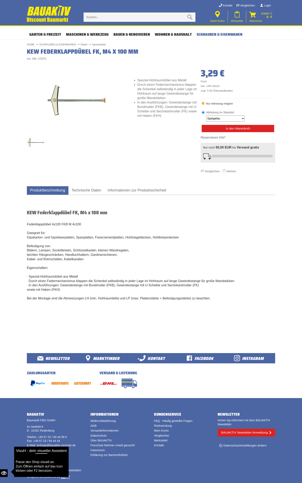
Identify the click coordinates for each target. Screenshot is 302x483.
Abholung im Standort (225, 116)
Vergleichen (245, 5)
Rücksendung (163, 425)
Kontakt (225, 5)
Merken (229, 171)
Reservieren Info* (213, 137)
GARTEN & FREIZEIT (45, 34)
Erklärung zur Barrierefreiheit (109, 455)
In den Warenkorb (238, 128)
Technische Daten (86, 190)
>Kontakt (151, 358)
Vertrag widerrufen (42, 458)
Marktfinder (102, 358)
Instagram (249, 358)
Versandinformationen (104, 430)
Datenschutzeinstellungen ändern (245, 445)
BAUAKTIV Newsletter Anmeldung (244, 432)
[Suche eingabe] (135, 17)
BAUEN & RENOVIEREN (131, 34)
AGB (93, 425)
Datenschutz (98, 435)
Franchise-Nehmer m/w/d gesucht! (112, 445)
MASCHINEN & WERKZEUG (87, 34)
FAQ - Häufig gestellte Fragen (173, 420)
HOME (31, 44)
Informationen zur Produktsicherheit (137, 190)
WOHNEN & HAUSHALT (173, 34)
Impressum (97, 450)
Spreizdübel (99, 44)
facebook (199, 358)
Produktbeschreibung (47, 190)
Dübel (84, 44)
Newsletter (53, 358)
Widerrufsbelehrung (103, 420)
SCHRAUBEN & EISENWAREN (219, 34)
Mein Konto (161, 430)
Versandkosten (224, 90)
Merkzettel (160, 440)
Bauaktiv (42, 470)
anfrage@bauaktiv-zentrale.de (56, 445)
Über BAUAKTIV (101, 440)
